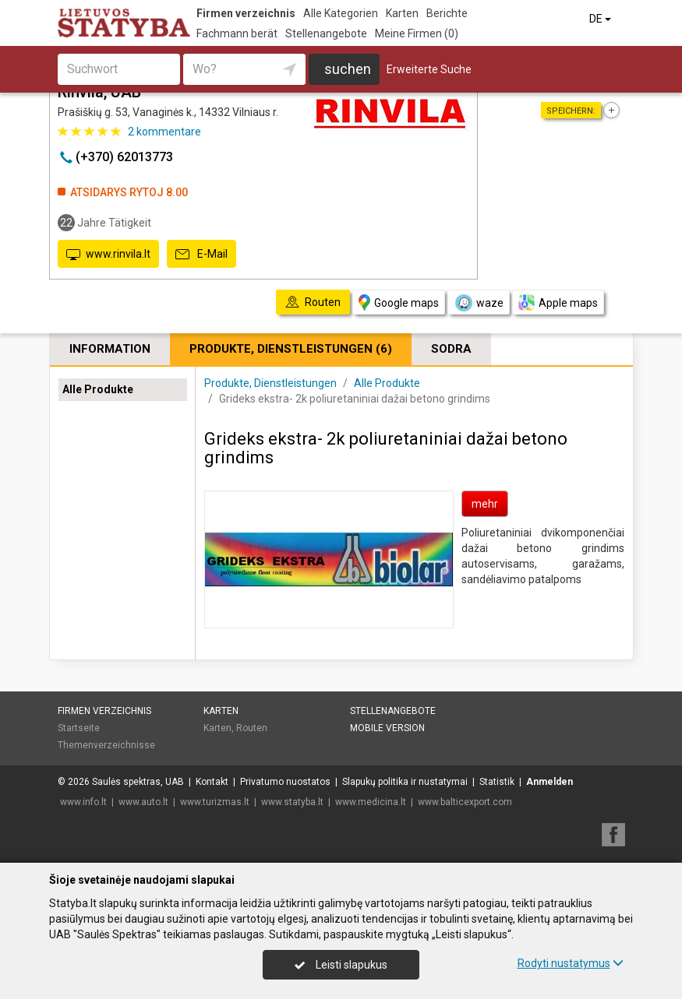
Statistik (496, 781)
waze (479, 303)
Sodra (451, 349)
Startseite (79, 728)
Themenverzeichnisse (106, 745)
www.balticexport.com (465, 802)
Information (109, 349)
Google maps (399, 302)
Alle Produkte (97, 389)
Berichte (447, 13)
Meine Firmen (416, 33)
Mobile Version (387, 728)
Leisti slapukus (341, 965)
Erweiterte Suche (429, 69)
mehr (485, 504)
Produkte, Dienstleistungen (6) (290, 349)
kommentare (164, 131)
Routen (251, 728)
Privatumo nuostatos (285, 781)
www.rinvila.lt (108, 255)
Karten (402, 13)
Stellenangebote (326, 33)
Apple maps (558, 302)
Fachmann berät (236, 33)
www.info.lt (83, 802)
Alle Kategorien (340, 13)
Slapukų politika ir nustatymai (405, 781)
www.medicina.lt (370, 802)
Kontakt (212, 781)
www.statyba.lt (292, 802)
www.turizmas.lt (214, 802)
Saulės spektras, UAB (138, 781)
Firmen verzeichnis (245, 13)
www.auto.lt (143, 802)
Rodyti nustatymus (571, 963)
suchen (347, 69)
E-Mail (201, 255)
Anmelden (549, 781)
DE (601, 18)
